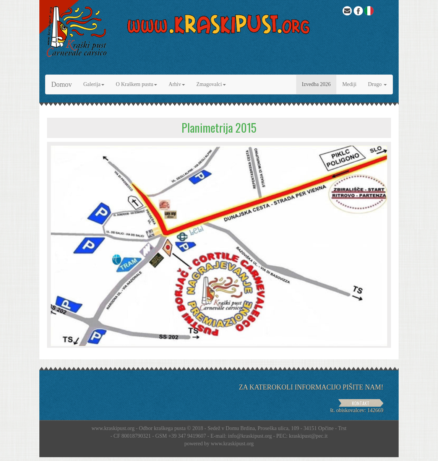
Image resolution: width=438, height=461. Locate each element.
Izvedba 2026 (316, 84)
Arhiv (177, 84)
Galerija (93, 84)
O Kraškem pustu (136, 84)
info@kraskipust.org (250, 436)
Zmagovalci (211, 84)
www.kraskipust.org (232, 443)
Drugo (377, 84)
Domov (61, 84)
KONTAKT (361, 403)
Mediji (349, 84)
